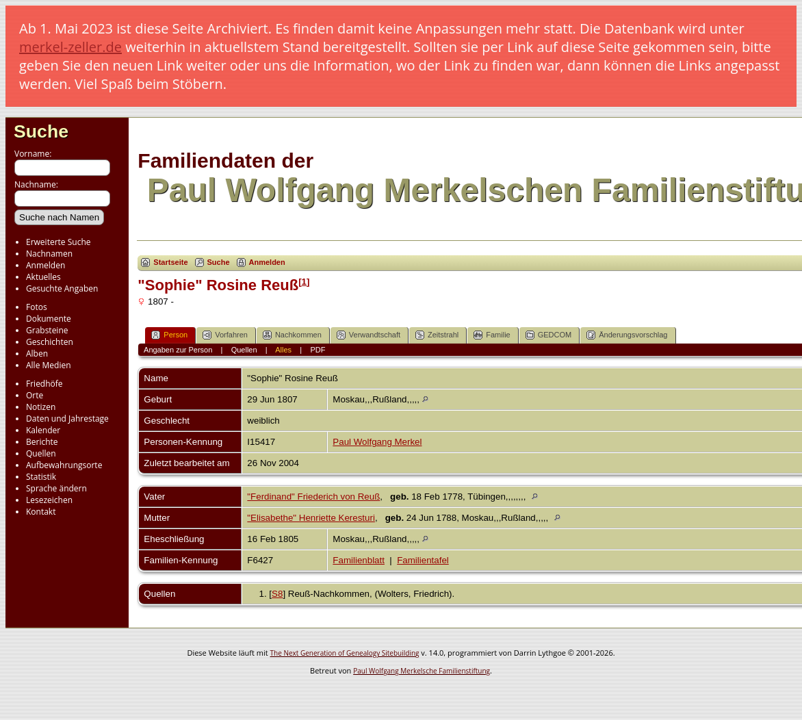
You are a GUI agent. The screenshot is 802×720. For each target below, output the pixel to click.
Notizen (40, 407)
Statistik (41, 477)
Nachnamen (49, 253)
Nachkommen (292, 335)
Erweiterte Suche (58, 242)
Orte (34, 395)
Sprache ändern (56, 488)
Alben (37, 353)
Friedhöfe (44, 383)
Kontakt (40, 511)
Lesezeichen (49, 500)
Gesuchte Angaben (62, 288)
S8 (277, 594)
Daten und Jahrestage (67, 418)
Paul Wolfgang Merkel (377, 442)
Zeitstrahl (436, 335)
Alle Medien (48, 365)
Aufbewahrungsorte (64, 465)
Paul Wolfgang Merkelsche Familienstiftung (421, 671)
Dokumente (48, 318)
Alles (283, 350)
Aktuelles (43, 277)
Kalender (43, 430)
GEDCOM (549, 335)
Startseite (170, 262)
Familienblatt (359, 560)
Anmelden (45, 265)
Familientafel (423, 560)
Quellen (41, 453)
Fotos (36, 307)
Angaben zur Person (178, 350)
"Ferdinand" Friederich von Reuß (313, 496)
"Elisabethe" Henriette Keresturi (311, 518)
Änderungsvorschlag (626, 335)
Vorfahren (225, 335)
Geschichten (49, 342)
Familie (492, 335)
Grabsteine (47, 330)
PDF (317, 350)
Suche (41, 131)
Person (169, 335)
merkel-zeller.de (70, 47)
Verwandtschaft (368, 335)
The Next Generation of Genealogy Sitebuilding (344, 653)
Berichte (42, 442)
